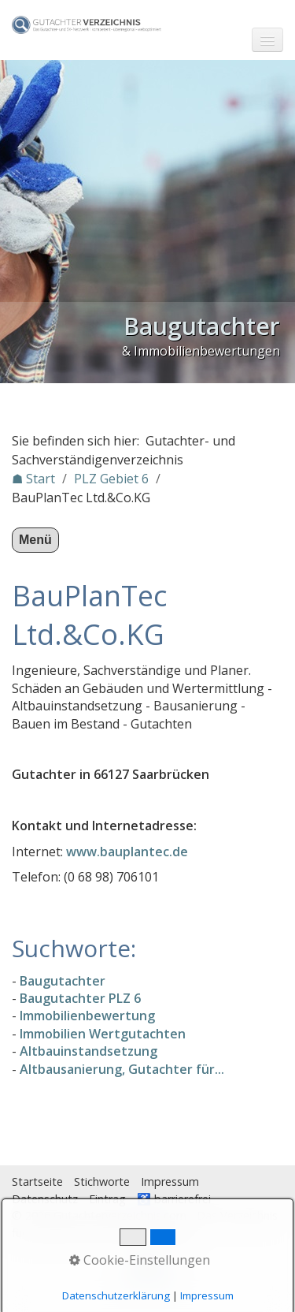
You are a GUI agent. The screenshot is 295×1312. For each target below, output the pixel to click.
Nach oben (148, 1274)
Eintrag (107, 1198)
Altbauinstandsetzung (88, 1051)
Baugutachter (62, 981)
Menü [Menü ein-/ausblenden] (35, 539)
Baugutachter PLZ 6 (80, 998)
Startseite (37, 1181)
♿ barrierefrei (174, 1198)
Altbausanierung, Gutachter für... (122, 1069)
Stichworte (102, 1181)
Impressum (170, 1181)
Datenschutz (45, 1198)
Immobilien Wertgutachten (103, 1033)
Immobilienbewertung (87, 1015)
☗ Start (33, 478)
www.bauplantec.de (127, 851)
